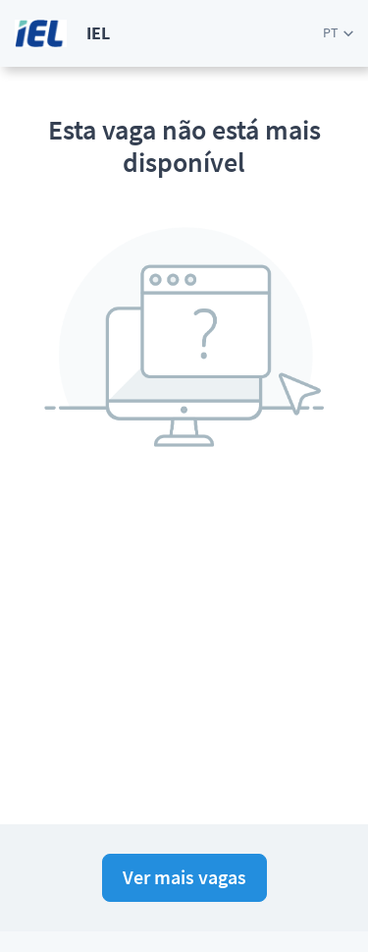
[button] (338, 33)
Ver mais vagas (184, 877)
